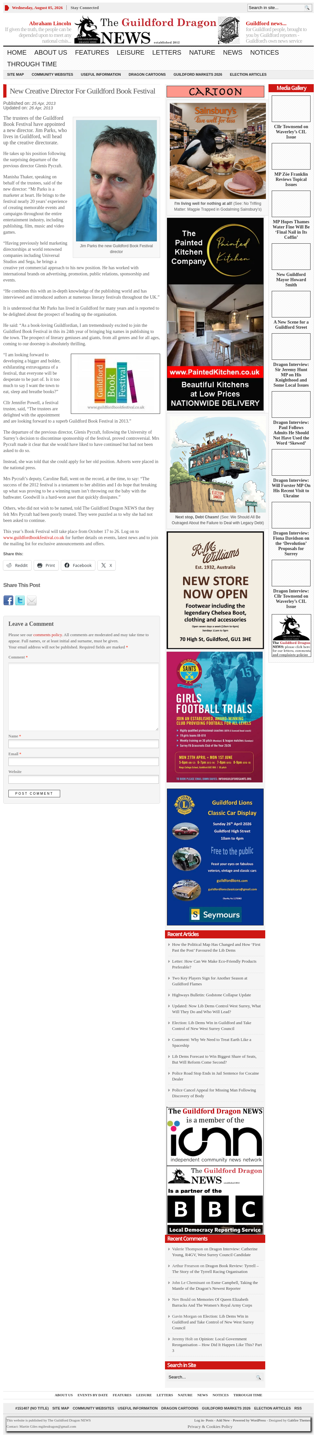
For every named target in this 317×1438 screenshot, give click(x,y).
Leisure (131, 52)
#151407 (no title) (32, 1408)
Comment (18, 657)
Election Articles (248, 74)
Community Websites (52, 74)
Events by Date (93, 1395)
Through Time (32, 64)
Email (14, 754)
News (232, 52)
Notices (264, 52)
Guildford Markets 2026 (197, 74)
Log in (199, 1420)
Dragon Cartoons (147, 74)
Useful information (101, 74)
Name (14, 736)
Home (17, 52)
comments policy (47, 634)
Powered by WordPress (249, 1420)
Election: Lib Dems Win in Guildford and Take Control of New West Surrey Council (213, 1322)
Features (92, 52)
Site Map (15, 74)
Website (15, 771)
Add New (223, 1420)
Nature (202, 52)
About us (50, 52)
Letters (166, 52)
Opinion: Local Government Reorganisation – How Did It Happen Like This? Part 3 (217, 1344)
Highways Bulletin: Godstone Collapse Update (211, 994)
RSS (298, 1408)
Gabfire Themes (299, 1420)
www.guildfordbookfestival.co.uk (33, 537)
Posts (209, 1420)
